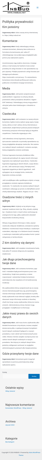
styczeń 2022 (9, 425)
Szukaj (4, 372)
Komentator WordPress (13, 408)
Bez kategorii (9, 442)
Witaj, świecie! (10, 391)
